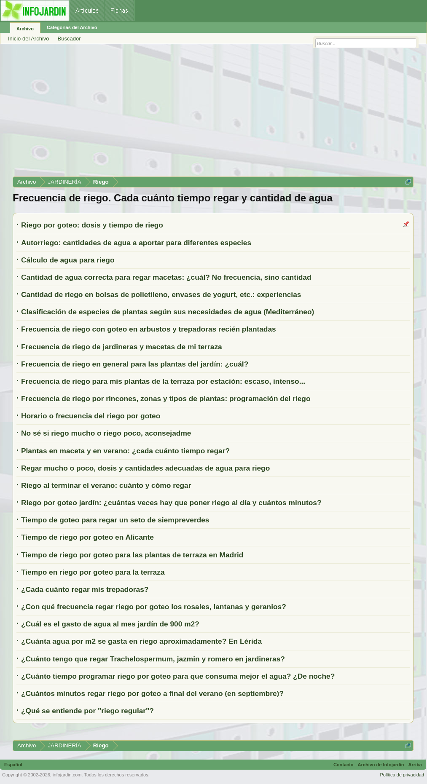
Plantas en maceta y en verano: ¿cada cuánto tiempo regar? (125, 451)
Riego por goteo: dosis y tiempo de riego (92, 225)
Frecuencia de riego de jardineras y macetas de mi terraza (121, 346)
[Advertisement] (213, 113)
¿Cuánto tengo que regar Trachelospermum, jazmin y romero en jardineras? (153, 659)
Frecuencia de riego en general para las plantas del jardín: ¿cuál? (134, 364)
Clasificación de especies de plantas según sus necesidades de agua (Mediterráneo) (167, 312)
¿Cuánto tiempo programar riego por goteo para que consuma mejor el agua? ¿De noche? (178, 676)
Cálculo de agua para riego (67, 260)
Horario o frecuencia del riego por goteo (90, 416)
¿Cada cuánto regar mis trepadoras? (84, 589)
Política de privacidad (402, 774)
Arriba (415, 764)
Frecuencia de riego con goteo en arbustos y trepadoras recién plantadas (148, 329)
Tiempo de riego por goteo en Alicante (87, 537)
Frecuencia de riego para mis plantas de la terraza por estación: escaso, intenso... (163, 381)
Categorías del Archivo (72, 27)
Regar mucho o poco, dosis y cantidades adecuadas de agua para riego (145, 468)
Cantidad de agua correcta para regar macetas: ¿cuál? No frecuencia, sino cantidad (166, 277)
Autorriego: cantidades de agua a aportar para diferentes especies (136, 242)
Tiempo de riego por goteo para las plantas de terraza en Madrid (132, 555)
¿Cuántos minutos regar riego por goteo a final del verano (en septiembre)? (152, 693)
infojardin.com (67, 774)
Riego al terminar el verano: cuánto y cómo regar (106, 485)
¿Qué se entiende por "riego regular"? (87, 710)
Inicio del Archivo (28, 38)
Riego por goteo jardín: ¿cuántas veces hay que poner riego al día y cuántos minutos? (171, 502)
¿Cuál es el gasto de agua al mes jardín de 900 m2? (110, 624)
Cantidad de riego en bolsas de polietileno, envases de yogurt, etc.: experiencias (161, 294)
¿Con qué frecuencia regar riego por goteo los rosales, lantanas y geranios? (153, 606)
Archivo (25, 28)
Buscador (69, 38)
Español (13, 764)
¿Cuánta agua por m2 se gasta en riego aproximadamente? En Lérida (141, 641)
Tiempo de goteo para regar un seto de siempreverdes (115, 520)
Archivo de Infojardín (381, 764)
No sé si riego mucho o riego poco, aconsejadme (106, 433)
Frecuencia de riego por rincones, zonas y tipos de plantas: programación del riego (166, 398)
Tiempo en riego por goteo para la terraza (93, 572)
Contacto (343, 764)
